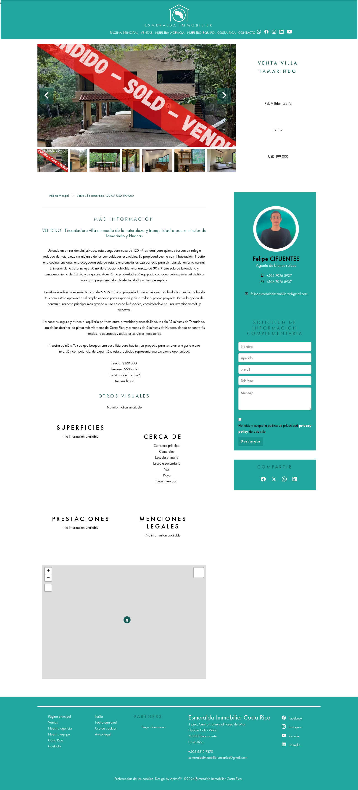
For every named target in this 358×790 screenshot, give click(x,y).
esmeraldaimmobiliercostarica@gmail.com (217, 757)
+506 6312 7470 (200, 751)
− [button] (48, 577)
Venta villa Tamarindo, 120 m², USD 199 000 (105, 196)
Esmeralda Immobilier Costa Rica (229, 717)
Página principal (59, 196)
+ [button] (48, 571)
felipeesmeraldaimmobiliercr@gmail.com (279, 294)
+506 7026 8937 (279, 275)
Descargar (251, 441)
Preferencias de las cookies (134, 779)
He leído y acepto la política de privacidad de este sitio (274, 428)
